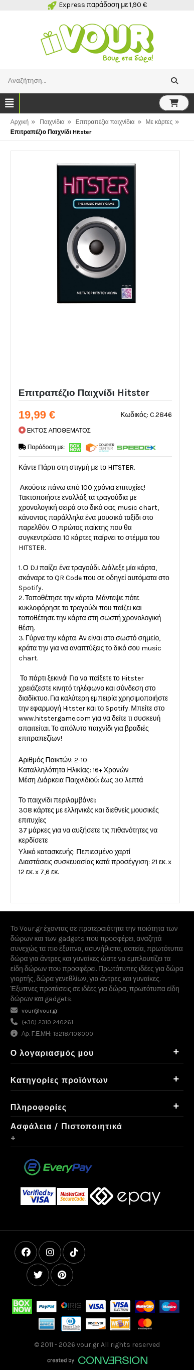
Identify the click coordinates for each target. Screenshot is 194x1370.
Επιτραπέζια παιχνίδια (105, 121)
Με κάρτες (159, 121)
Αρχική (20, 121)
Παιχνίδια (52, 121)
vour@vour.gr (40, 1010)
